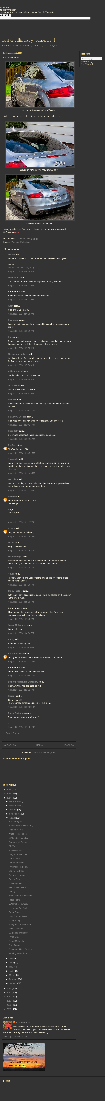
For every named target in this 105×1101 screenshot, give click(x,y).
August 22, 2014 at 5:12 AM (21, 285)
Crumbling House (17, 875)
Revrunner (13, 320)
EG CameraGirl (22, 1022)
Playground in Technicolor (21, 924)
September (14, 814)
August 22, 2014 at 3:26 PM (21, 550)
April (11, 971)
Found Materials (16, 941)
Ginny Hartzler (15, 591)
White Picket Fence (18, 834)
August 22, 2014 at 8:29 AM (21, 379)
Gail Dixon (13, 479)
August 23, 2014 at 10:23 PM (21, 707)
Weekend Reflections (21, 242)
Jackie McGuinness (18, 625)
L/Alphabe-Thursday (18, 933)
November (14, 805)
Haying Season (16, 928)
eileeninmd (13, 277)
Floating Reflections (18, 953)
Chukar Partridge (16, 871)
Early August (14, 945)
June (11, 963)
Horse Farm (14, 900)
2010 (9, 1001)
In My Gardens (15, 850)
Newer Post (9, 745)
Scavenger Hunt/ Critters (20, 949)
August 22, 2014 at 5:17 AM (21, 300)
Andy (10, 306)
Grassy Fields (15, 879)
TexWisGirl (13, 385)
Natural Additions (16, 863)
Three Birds (14, 937)
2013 (9, 988)
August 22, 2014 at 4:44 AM (21, 271)
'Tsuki (11, 574)
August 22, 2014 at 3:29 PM (21, 568)
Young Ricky (14, 920)
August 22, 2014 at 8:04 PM (21, 633)
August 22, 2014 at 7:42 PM (21, 619)
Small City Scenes (17, 417)
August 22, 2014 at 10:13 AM (21, 410)
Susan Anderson (16, 713)
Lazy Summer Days (18, 916)
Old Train (13, 846)
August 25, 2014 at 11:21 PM (21, 727)
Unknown (13, 496)
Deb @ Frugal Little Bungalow (23, 682)
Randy (11, 639)
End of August (15, 821)
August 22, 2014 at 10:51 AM (21, 453)
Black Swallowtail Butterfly (21, 825)
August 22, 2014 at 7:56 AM (21, 365)
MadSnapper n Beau (18, 354)
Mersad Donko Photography (21, 267)
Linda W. (12, 399)
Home (39, 745)
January (13, 983)
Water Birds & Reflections (20, 896)
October (13, 809)
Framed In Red (16, 830)
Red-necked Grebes (18, 842)
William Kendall (16, 371)
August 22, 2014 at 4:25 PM (21, 585)
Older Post (68, 745)
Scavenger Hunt (16, 883)
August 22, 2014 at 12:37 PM (21, 522)
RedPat (11, 445)
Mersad (11, 254)
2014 (9, 798)
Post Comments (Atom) (45, 752)
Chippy (12, 891)
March (12, 975)
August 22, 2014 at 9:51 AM (21, 393)
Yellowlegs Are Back (18, 908)
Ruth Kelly (13, 431)
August (12, 818)
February (13, 979)
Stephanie (13, 459)
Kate (10, 337)
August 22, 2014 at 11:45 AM (21, 473)
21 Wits (11, 528)
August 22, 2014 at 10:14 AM (21, 425)
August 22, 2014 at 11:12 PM (21, 661)
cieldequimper (15, 557)
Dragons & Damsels (18, 854)
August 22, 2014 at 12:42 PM (21, 536)
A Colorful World (16, 653)
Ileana (11, 542)
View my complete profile (15, 1036)
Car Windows (15, 858)
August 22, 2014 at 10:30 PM (21, 647)
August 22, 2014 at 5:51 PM (21, 602)
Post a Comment (14, 733)
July (11, 958)
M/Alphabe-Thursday (18, 904)
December (14, 801)
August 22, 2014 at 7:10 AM (21, 348)
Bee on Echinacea (17, 887)
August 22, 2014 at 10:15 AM (21, 439)
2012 (9, 992)
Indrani (11, 696)
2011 (9, 997)
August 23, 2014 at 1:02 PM (21, 690)
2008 (9, 1009)
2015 (9, 794)
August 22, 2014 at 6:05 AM (21, 314)
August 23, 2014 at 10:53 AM (21, 676)
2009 (9, 1005)
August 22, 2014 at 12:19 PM (21, 490)
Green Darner (15, 912)
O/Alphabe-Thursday (18, 838)
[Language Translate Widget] (91, 58)
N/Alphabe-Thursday (18, 867)
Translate (87, 64)
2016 (9, 789)
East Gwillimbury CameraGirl (28, 40)
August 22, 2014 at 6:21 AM (21, 331)
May (11, 967)
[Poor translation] (7, 15)
